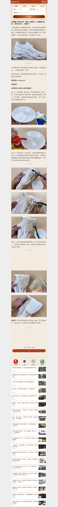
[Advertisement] (29, 260)
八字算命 (16, 6)
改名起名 (42, 6)
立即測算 (29, 16)
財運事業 (24, 6)
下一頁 (29, 350)
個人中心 (44, 1)
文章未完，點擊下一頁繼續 (29, 347)
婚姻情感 (33, 6)
